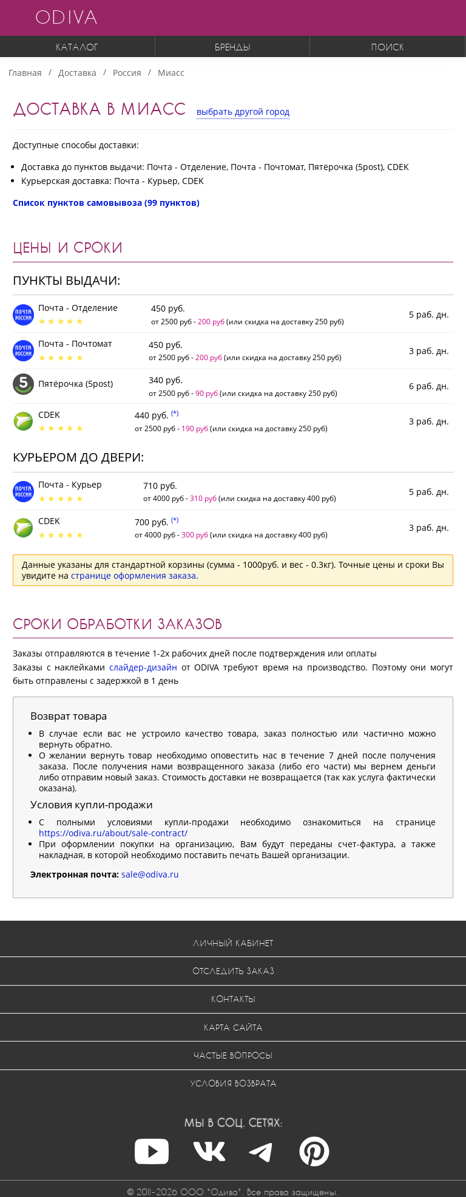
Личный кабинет (233, 943)
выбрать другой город (243, 111)
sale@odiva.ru (150, 874)
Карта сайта (233, 1027)
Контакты (233, 999)
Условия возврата (233, 1083)
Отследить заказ (233, 971)
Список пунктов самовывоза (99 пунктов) (106, 202)
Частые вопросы (233, 1055)
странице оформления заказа (133, 575)
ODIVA (66, 16)
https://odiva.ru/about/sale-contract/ (113, 833)
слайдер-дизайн (143, 667)
